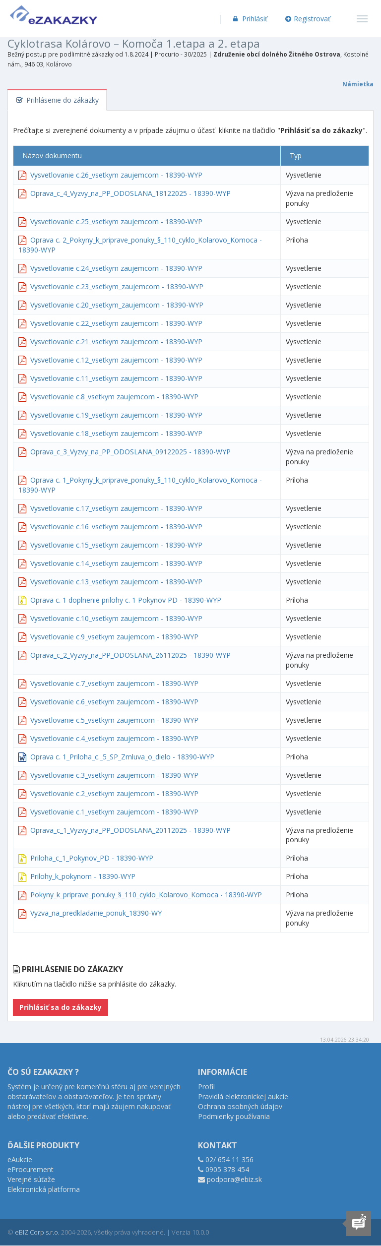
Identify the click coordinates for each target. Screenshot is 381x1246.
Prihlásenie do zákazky (57, 100)
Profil (206, 1086)
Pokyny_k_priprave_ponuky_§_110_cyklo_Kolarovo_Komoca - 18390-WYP (146, 894)
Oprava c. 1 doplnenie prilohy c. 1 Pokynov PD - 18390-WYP (125, 600)
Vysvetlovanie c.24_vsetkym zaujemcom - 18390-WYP (116, 268)
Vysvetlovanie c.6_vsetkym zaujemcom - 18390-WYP (114, 701)
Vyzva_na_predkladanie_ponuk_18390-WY (96, 913)
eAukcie (19, 1159)
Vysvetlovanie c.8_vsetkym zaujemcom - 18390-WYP (114, 396)
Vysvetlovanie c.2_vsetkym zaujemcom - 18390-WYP (114, 793)
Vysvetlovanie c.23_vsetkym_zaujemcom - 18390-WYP (116, 286)
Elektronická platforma (43, 1189)
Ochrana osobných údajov (240, 1106)
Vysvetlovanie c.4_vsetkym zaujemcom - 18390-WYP (114, 738)
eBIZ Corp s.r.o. (37, 1232)
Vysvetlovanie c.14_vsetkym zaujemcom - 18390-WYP (116, 563)
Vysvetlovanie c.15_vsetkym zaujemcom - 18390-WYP (116, 545)
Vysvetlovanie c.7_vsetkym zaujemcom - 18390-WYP (114, 683)
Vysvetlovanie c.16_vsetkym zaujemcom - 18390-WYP (116, 526)
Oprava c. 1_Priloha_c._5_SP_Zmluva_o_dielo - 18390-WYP (122, 756)
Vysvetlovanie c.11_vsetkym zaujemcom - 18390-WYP (116, 378)
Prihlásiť (249, 18)
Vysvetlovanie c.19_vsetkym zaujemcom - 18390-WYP (116, 415)
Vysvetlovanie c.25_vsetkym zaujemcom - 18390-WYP (116, 221)
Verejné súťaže (31, 1179)
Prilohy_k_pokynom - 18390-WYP (82, 876)
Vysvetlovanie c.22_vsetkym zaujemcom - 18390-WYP (116, 323)
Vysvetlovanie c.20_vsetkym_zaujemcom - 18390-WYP (116, 305)
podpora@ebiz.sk (234, 1179)
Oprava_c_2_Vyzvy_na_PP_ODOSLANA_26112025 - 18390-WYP (130, 655)
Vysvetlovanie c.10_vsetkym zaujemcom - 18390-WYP (116, 618)
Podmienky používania (234, 1116)
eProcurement (30, 1169)
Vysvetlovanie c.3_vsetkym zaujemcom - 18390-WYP (114, 775)
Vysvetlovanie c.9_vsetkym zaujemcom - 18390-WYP (114, 636)
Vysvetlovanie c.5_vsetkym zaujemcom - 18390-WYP (114, 720)
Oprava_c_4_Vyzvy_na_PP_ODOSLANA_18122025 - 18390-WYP (130, 193)
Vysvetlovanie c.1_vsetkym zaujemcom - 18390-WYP (114, 811)
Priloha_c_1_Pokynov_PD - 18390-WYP (91, 858)
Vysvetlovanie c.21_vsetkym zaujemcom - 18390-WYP (116, 341)
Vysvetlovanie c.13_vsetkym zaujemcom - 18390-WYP (116, 581)
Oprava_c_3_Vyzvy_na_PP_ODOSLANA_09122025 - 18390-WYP (130, 451)
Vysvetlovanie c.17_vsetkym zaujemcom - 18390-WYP (116, 508)
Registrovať (308, 18)
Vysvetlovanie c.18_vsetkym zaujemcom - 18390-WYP (116, 433)
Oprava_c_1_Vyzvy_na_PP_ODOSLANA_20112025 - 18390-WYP (130, 830)
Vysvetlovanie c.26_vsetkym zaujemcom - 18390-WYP (116, 175)
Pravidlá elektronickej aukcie (243, 1096)
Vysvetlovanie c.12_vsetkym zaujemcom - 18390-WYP (116, 360)
